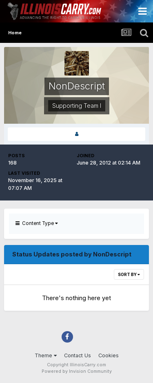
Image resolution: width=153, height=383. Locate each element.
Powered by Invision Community (77, 371)
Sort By (129, 274)
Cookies (108, 355)
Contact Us (77, 355)
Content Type (37, 223)
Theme (46, 355)
